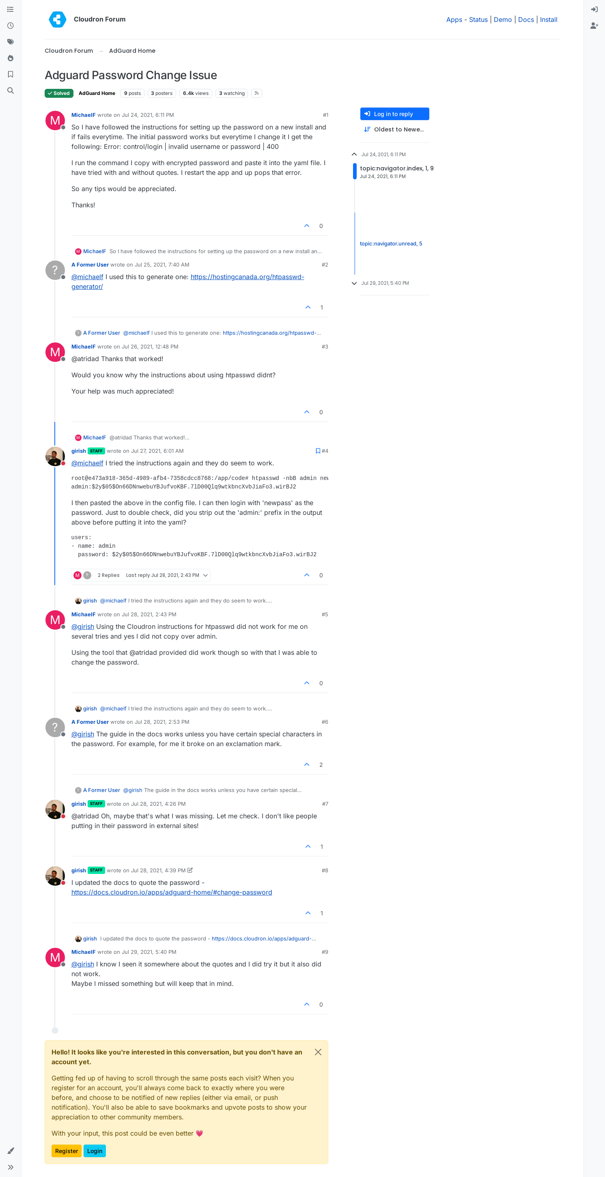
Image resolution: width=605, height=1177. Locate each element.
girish (78, 451)
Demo (503, 19)
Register (66, 1150)
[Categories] (10, 9)
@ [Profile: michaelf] (87, 277)
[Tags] (10, 42)
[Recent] (10, 25)
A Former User (90, 264)
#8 (325, 870)
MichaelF (83, 115)
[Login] (594, 9)
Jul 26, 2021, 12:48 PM (150, 346)
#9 (325, 952)
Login (94, 1150)
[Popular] (10, 58)
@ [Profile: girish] (82, 626)
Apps (454, 19)
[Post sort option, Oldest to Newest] (394, 129)
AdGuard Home (97, 93)
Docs (526, 19)
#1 (325, 115)
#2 (325, 264)
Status (478, 19)
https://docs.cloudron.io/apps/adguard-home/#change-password (171, 892)
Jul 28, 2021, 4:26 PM (158, 803)
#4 (325, 451)
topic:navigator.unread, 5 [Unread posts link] (391, 243)
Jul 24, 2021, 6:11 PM (148, 115)
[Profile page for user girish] (55, 456)
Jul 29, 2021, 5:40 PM (149, 952)
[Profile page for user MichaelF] (55, 120)
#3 (325, 346)
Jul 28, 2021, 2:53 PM (162, 722)
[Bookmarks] (10, 74)
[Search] (10, 90)
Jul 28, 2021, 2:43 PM (149, 614)
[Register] (594, 25)
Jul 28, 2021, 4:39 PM (158, 870)
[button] (10, 1151)
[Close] (318, 1052)
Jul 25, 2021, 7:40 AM (162, 264)
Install (549, 19)
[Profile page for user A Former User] (55, 270)
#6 (325, 722)
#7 (325, 803)
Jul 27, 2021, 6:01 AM (157, 451)
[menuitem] (594, 9)
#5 (325, 614)
